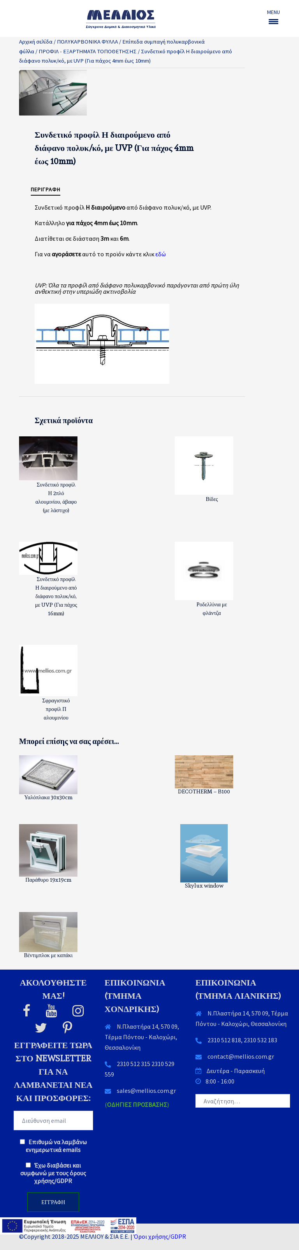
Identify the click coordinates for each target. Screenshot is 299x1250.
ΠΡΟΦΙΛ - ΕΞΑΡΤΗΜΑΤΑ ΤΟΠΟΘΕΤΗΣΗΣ (88, 51)
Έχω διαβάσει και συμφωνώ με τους (53, 1173)
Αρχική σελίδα (36, 41)
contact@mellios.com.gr (241, 1056)
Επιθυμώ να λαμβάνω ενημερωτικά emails (53, 1146)
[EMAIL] (53, 1120)
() (137, 1104)
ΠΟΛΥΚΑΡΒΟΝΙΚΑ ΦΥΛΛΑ (87, 41)
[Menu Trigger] (273, 16)
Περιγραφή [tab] (45, 189)
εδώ (160, 254)
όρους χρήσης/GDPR (60, 1177)
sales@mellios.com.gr (146, 1090)
